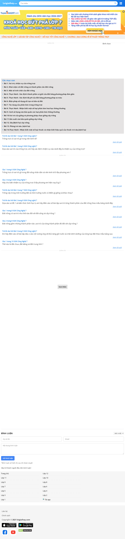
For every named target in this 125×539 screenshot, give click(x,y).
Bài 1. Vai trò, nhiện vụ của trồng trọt (18, 83)
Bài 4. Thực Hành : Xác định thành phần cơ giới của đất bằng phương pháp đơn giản (38, 94)
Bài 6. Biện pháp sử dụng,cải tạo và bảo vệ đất (22, 101)
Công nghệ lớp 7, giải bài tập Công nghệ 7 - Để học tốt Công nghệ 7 (34, 37)
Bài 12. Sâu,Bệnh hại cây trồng (15, 123)
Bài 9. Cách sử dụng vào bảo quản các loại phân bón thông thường (30, 112)
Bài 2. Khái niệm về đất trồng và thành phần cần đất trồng (27, 87)
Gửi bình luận (8, 458)
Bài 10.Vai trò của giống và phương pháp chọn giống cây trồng (29, 115)
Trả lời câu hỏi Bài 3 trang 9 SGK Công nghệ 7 (19, 231)
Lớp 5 (3, 491)
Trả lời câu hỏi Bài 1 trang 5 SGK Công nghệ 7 (19, 136)
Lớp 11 (3, 478)
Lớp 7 (3, 486)
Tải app (46, 499)
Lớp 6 (45, 486)
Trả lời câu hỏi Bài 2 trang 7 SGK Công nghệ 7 (19, 190)
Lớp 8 (45, 482)
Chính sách (6, 515)
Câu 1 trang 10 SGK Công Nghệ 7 (14, 241)
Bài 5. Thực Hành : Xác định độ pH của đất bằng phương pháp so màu (32, 98)
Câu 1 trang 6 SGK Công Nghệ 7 (14, 169)
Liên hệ (4, 511)
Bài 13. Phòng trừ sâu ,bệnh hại (16, 126)
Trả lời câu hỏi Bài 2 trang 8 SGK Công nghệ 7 (19, 200)
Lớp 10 (45, 478)
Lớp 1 (3, 499)
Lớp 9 (3, 482)
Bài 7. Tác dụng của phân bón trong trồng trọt (22, 105)
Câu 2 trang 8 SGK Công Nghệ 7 (14, 221)
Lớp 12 (45, 473)
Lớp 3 (3, 495)
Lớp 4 (45, 491)
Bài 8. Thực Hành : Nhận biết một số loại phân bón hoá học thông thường (33, 108)
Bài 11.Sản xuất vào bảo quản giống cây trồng (22, 119)
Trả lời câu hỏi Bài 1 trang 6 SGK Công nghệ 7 (19, 146)
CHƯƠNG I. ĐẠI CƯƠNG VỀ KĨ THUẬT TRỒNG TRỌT (88, 37)
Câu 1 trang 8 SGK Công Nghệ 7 (14, 210)
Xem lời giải (117, 142)
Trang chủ (5, 473)
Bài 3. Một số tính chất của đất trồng (18, 90)
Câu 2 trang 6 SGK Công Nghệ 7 (14, 180)
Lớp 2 (45, 495)
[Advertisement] (62, 61)
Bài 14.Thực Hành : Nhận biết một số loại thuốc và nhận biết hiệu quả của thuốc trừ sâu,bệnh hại (44, 130)
